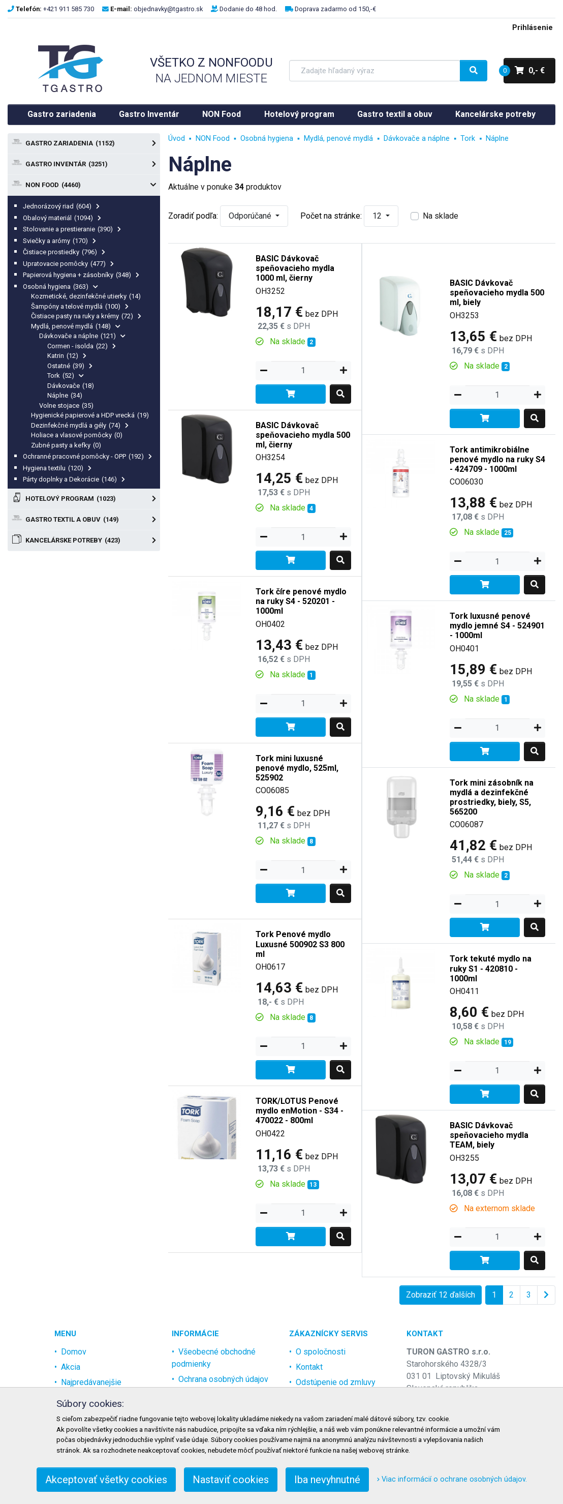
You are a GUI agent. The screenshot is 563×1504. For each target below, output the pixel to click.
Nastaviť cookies (231, 1479)
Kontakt (309, 1367)
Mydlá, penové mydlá (75, 326)
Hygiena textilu (57, 468)
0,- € (524, 70)
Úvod (176, 138)
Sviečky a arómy (59, 241)
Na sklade (440, 216)
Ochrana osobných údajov (223, 1379)
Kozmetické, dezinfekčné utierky (86, 296)
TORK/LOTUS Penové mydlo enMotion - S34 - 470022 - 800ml (299, 1110)
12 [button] (378, 216)
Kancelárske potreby (495, 114)
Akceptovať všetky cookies (106, 1479)
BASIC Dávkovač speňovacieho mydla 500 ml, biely (497, 292)
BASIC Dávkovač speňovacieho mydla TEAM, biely (489, 1135)
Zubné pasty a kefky (66, 445)
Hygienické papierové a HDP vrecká (90, 415)
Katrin (66, 355)
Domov (73, 1352)
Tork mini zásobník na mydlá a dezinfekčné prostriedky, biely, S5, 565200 (492, 797)
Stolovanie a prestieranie (72, 229)
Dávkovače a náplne (82, 336)
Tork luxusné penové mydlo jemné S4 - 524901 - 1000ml (497, 625)
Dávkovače (70, 385)
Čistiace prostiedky (64, 252)
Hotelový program (299, 114)
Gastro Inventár (149, 114)
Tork (65, 375)
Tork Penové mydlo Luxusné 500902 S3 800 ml (300, 943)
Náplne (64, 395)
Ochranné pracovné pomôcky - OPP (87, 456)
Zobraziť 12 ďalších (440, 1295)
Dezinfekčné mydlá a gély (80, 425)
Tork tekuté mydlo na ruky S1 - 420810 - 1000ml (490, 968)
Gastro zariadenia (61, 114)
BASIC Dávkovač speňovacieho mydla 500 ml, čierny (303, 434)
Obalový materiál (62, 218)
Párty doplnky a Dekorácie (74, 479)
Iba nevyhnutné (327, 1479)
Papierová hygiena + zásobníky (81, 275)
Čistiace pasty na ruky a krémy (86, 316)
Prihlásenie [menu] (532, 27)
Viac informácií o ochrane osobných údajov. (452, 1479)
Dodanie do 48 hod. (248, 9)
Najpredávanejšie (91, 1382)
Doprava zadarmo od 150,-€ (335, 9)
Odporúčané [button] (251, 216)
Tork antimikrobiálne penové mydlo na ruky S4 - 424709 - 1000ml (497, 459)
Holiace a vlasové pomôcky (76, 435)
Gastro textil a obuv (394, 114)
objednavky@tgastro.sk (168, 9)
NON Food (221, 114)
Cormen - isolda (81, 346)
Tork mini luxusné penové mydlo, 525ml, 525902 (297, 768)
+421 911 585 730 (68, 9)
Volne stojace (66, 405)
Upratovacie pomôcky (68, 263)
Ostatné (69, 366)
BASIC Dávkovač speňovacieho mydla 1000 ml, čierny (295, 268)
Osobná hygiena (60, 286)
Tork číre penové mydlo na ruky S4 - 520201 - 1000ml (301, 601)
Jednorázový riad (61, 206)
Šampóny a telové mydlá (80, 306)
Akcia (70, 1367)
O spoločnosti (321, 1352)
